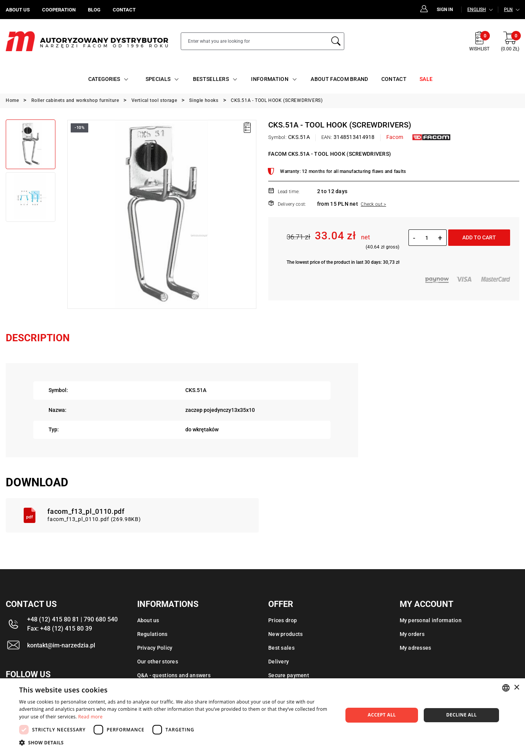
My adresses (415, 648)
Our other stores (157, 661)
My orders (412, 634)
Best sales (281, 648)
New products (285, 634)
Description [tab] (38, 338)
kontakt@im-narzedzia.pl (61, 645)
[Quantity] (427, 237)
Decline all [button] (461, 715)
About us (148, 620)
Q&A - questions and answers (174, 675)
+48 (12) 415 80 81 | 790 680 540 (72, 619)
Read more (90, 716)
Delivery (278, 661)
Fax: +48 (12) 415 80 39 (59, 628)
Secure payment (288, 675)
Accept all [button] (382, 715)
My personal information (431, 620)
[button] (176, 742)
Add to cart (479, 237)
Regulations (152, 634)
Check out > (373, 204)
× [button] (516, 688)
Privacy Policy (155, 648)
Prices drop (282, 620)
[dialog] (262, 715)
